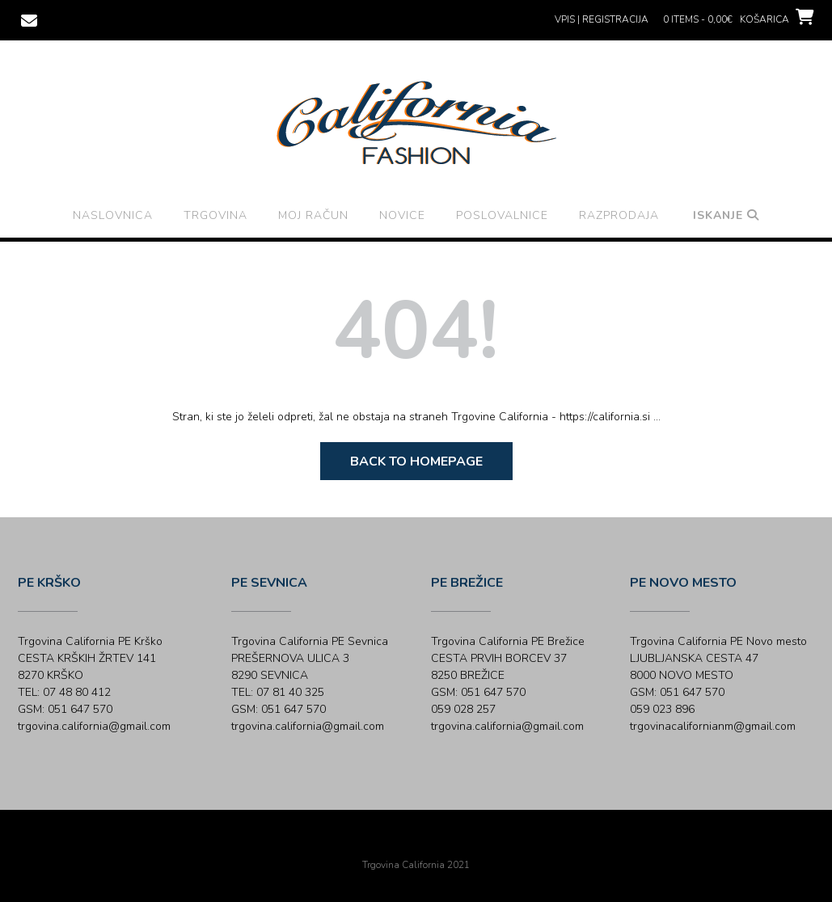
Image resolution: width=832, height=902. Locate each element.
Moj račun (313, 215)
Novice (402, 215)
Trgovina (215, 215)
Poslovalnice (502, 215)
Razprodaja (619, 215)
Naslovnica (113, 215)
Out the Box (439, 843)
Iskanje (726, 215)
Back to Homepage (416, 461)
